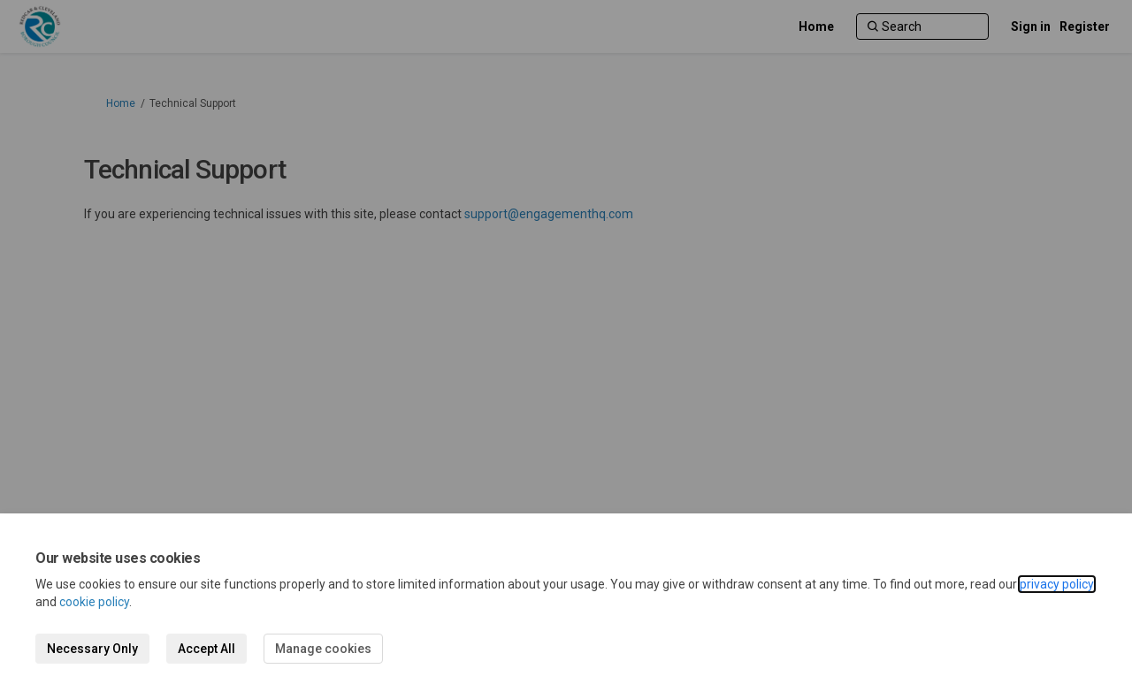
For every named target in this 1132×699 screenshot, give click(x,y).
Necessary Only (92, 649)
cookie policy (94, 602)
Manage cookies (323, 649)
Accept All (206, 649)
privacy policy (1057, 584)
